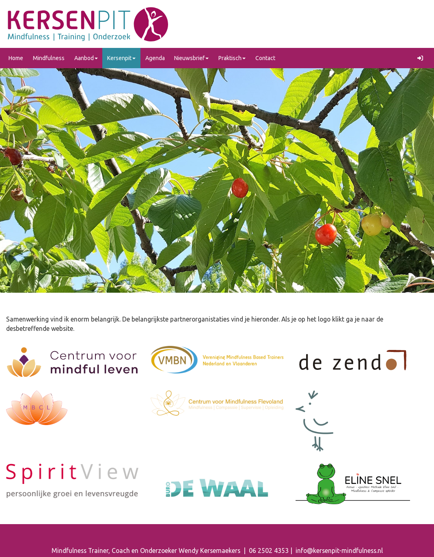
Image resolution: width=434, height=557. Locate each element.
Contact (265, 58)
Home (16, 58)
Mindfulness (49, 58)
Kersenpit (121, 58)
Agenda (155, 58)
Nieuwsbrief (191, 58)
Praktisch (232, 58)
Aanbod (86, 58)
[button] (421, 58)
